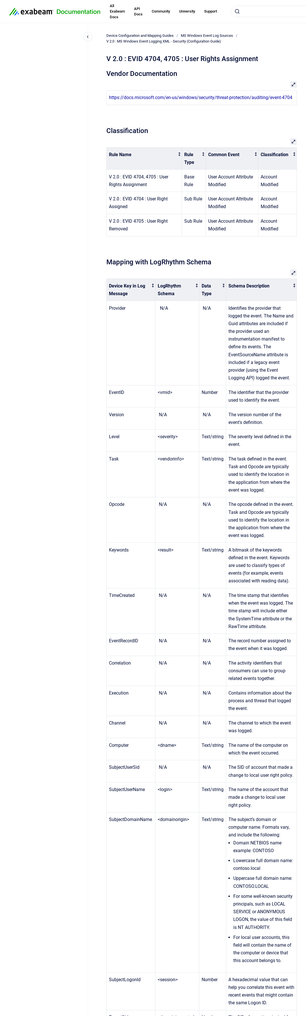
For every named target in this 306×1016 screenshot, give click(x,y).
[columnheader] (144, 158)
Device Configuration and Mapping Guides (140, 35)
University (187, 11)
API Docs (138, 12)
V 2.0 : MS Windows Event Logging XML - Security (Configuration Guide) (163, 41)
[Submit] (237, 11)
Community (161, 11)
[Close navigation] (87, 36)
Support (210, 11)
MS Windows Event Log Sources (207, 35)
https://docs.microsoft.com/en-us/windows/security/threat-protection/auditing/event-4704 (200, 97)
